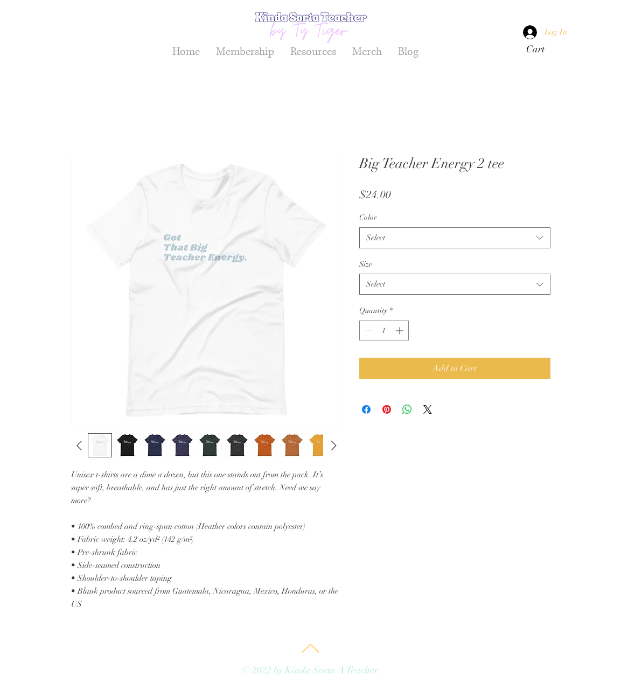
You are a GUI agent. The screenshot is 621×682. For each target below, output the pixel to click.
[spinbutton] (384, 330)
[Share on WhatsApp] (407, 409)
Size (365, 264)
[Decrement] (367, 330)
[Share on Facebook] (366, 409)
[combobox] (454, 237)
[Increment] (400, 330)
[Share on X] (427, 409)
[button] (542, 48)
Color (368, 217)
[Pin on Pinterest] (386, 409)
